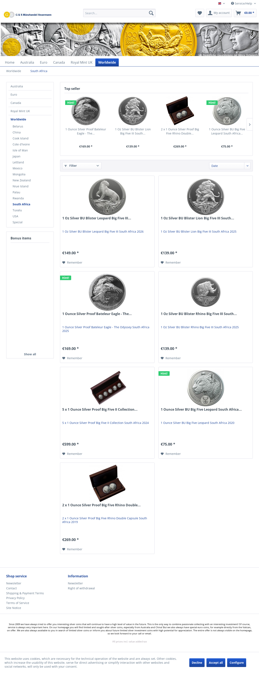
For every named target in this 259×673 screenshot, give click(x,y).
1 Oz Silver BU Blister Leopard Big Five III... (96, 218)
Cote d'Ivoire (21, 144)
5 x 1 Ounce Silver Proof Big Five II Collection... (100, 409)
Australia (17, 86)
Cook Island (21, 138)
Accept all (216, 663)
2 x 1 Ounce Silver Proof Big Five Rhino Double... (180, 131)
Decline (197, 663)
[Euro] (43, 62)
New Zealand (22, 180)
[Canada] (59, 62)
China (17, 132)
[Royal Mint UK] (81, 62)
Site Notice (13, 608)
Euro (14, 94)
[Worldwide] (107, 62)
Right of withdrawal (81, 588)
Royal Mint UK (20, 111)
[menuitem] (119, 15)
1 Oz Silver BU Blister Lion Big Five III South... (133, 131)
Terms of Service (17, 603)
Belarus (18, 126)
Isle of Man (20, 150)
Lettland (18, 162)
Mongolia (19, 174)
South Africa (21, 204)
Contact (11, 588)
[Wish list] (199, 13)
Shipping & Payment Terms (25, 593)
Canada (16, 103)
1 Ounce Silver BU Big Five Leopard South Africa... (227, 131)
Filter (71, 166)
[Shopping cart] (245, 13)
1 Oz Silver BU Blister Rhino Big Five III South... (199, 314)
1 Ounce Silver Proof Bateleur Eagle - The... (85, 131)
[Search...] (119, 13)
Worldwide (18, 119)
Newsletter (13, 583)
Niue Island (21, 186)
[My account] (219, 13)
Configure (237, 663)
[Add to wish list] (72, 262)
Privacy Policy (15, 598)
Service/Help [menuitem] (242, 3)
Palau (16, 192)
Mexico (17, 168)
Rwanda (18, 198)
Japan (16, 156)
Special (18, 222)
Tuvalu (17, 210)
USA (15, 216)
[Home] (9, 62)
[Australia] (27, 62)
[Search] (151, 13)
